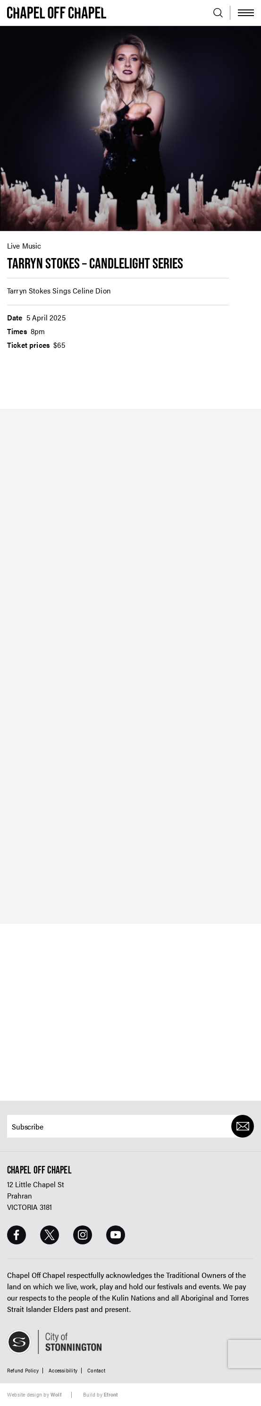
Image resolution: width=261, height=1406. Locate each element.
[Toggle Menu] (246, 12)
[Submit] (242, 1126)
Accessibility (63, 1370)
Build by (100, 1394)
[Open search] (218, 12)
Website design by (34, 1394)
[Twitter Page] (49, 1234)
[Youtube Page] (115, 1234)
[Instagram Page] (82, 1234)
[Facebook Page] (16, 1234)
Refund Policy (23, 1370)
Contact (96, 1370)
